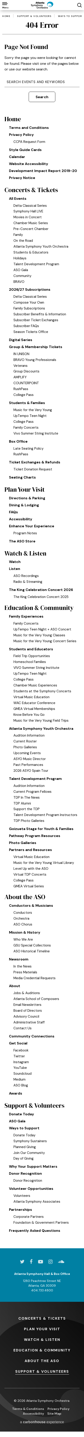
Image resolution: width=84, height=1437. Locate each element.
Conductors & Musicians (31, 905)
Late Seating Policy (28, 448)
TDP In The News (26, 797)
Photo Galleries (25, 747)
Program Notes (25, 533)
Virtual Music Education (31, 697)
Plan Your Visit (24, 489)
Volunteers (21, 1195)
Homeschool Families (29, 662)
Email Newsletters (27, 1004)
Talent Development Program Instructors (45, 815)
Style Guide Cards (25, 149)
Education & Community (39, 607)
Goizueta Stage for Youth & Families (41, 828)
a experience (42, 1422)
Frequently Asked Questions (34, 1230)
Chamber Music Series (30, 223)
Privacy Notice (22, 177)
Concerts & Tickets (31, 189)
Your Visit (42, 1329)
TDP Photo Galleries (28, 820)
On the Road (23, 240)
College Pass (23, 395)
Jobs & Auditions (26, 993)
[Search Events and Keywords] (42, 82)
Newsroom (18, 959)
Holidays (19, 258)
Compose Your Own (28, 302)
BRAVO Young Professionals (34, 360)
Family (18, 235)
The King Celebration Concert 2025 (41, 597)
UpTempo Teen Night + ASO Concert (42, 629)
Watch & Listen (25, 553)
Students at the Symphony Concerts (42, 691)
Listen (14, 568)
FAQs (13, 512)
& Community (42, 1350)
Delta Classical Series (30, 205)
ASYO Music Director (29, 759)
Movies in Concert (27, 217)
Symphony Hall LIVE (28, 211)
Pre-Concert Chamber (30, 229)
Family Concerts (26, 427)
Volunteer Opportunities (31, 1188)
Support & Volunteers (34, 16)
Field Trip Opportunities (31, 656)
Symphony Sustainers (30, 1141)
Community (22, 276)
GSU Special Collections (32, 945)
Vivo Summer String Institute (35, 433)
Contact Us (22, 1028)
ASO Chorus (22, 924)
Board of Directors (27, 1010)
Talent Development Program (36, 264)
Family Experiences (26, 616)
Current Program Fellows (32, 791)
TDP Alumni (22, 803)
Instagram (21, 1062)
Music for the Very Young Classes (39, 635)
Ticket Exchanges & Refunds (34, 462)
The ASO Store (22, 541)
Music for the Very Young (32, 410)
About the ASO (24, 896)
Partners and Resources (30, 849)
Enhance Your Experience (31, 526)
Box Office (18, 441)
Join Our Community (29, 1153)
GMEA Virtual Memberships (34, 709)
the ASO (42, 1360)
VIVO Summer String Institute (36, 667)
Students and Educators (31, 649)
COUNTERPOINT (26, 383)
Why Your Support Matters (33, 1166)
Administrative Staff (29, 1022)
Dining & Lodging (24, 505)
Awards (15, 1093)
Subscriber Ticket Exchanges (35, 320)
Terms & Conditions (28, 1409)
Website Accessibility (28, 163)
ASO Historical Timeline (31, 951)
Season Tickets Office (30, 332)
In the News (22, 966)
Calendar (17, 156)
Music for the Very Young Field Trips (41, 720)
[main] (42, 629)
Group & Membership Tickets (35, 346)
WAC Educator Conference (34, 703)
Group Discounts (26, 371)
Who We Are (23, 939)
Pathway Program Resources (34, 835)
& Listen (42, 1339)
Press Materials (25, 972)
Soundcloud (22, 1073)
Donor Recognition (25, 1173)
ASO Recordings (26, 576)
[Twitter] (22, 1261)
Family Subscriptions (29, 308)
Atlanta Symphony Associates (36, 1201)
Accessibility (20, 519)
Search (42, 97)
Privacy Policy (21, 134)
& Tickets (42, 1318)
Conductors (22, 912)
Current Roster (25, 741)
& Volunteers (42, 1371)
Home (6, 16)
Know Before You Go (29, 714)
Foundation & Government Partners (41, 1222)
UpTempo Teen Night (30, 416)
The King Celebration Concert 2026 (41, 589)
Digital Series (20, 339)
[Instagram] (50, 1261)
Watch (15, 561)
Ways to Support (70, 16)
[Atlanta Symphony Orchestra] (42, 5)
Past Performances (28, 765)
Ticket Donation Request (32, 469)
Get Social (18, 1043)
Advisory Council (26, 1016)
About (14, 986)
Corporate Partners (28, 1216)
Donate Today (21, 1114)
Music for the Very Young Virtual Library (43, 862)
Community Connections (31, 1036)
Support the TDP (26, 809)
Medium (19, 1079)
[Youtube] (40, 1261)
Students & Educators (30, 252)
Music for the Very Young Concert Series (44, 641)
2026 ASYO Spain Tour (30, 770)
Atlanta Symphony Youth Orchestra (40, 246)
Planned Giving (24, 1147)
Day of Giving (23, 1158)
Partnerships (20, 1209)
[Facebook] (31, 1261)
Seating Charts (22, 477)
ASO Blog (20, 1085)
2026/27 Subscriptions (29, 289)
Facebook (20, 1050)
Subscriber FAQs (26, 326)
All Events (17, 198)
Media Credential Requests (34, 978)
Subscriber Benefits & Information (39, 314)
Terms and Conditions (29, 127)
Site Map (54, 1413)
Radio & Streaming (27, 581)
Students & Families (27, 402)
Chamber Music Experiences (35, 685)
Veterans (20, 365)
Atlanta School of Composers (36, 999)
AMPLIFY (20, 377)
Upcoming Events (27, 753)
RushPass (20, 389)
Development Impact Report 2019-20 (43, 170)
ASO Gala (20, 270)
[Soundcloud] (61, 1261)
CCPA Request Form (29, 142)
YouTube (20, 1067)
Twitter (19, 1056)
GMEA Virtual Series (28, 886)
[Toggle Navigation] (5, 5)
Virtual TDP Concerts (29, 874)
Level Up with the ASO (30, 868)
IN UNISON (21, 354)
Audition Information (29, 735)
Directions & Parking (27, 498)
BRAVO (18, 281)
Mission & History (24, 932)
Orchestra (21, 918)
